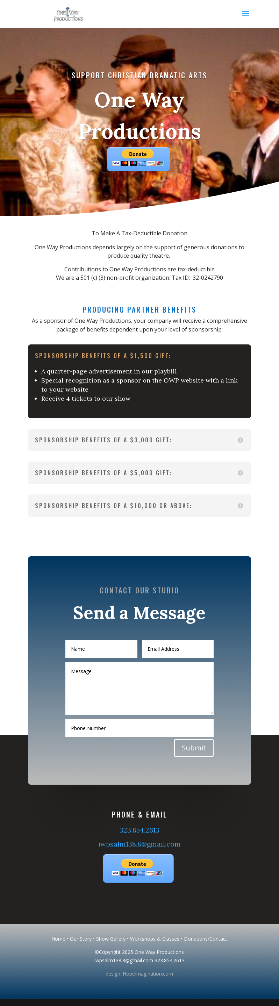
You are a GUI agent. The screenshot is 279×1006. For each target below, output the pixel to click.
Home (58, 938)
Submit (189, 741)
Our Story (81, 938)
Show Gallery (111, 938)
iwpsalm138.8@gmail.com (139, 844)
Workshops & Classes (154, 938)
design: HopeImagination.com (139, 973)
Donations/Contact (205, 938)
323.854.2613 (139, 830)
